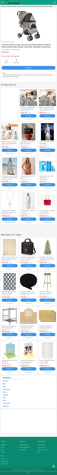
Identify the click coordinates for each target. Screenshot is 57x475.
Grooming (6, 406)
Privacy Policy (4, 461)
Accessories (6, 389)
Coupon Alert (41, 444)
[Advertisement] (10, 104)
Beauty (5, 392)
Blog (2, 449)
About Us (3, 459)
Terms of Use (4, 464)
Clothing (5, 381)
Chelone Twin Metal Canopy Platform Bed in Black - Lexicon (9, 327)
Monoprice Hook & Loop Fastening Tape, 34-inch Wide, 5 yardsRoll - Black (28, 293)
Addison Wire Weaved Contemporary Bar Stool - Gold (46, 293)
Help (39, 452)
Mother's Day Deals (24, 447)
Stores (2, 447)
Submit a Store (42, 447)
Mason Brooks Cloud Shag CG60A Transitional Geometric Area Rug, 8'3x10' (9, 293)
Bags (4, 384)
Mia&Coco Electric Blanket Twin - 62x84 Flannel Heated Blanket (47, 109)
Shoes (4, 386)
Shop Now (28, 68)
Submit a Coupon (42, 449)
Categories (4, 444)
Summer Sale (22, 449)
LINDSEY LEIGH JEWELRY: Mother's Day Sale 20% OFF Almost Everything (9, 212)
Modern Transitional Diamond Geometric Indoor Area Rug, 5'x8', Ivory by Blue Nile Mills (10, 258)
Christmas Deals (23, 444)
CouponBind (30, 471)
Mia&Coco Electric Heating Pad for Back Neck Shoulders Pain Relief (10, 143)
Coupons (3, 452)
